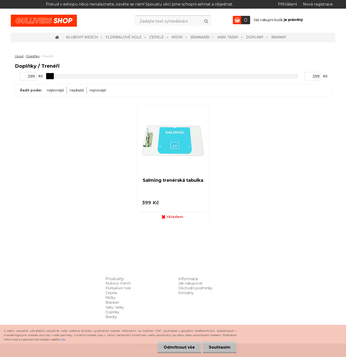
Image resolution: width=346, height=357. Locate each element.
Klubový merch (82, 37)
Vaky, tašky (227, 37)
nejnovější (98, 90)
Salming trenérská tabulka (173, 180)
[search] (206, 21)
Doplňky (255, 37)
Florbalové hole (124, 37)
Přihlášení (287, 4)
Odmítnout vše (179, 347)
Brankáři (200, 37)
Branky (278, 37)
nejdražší (77, 90)
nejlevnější (55, 90)
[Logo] (44, 21)
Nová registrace (318, 4)
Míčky (177, 37)
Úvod (19, 56)
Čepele (156, 37)
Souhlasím (219, 347)
